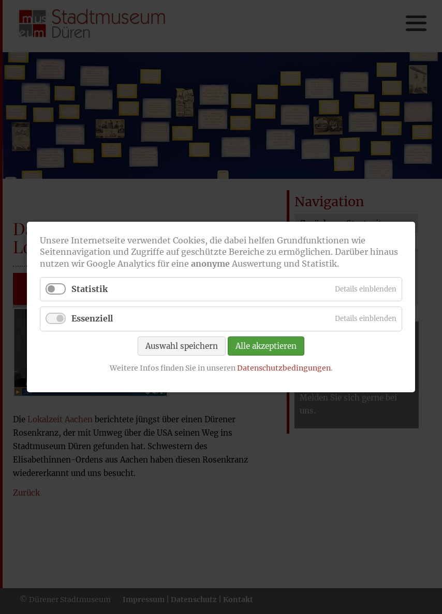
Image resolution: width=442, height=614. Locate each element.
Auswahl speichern (181, 345)
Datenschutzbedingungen (284, 367)
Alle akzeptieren (266, 345)
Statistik (89, 289)
